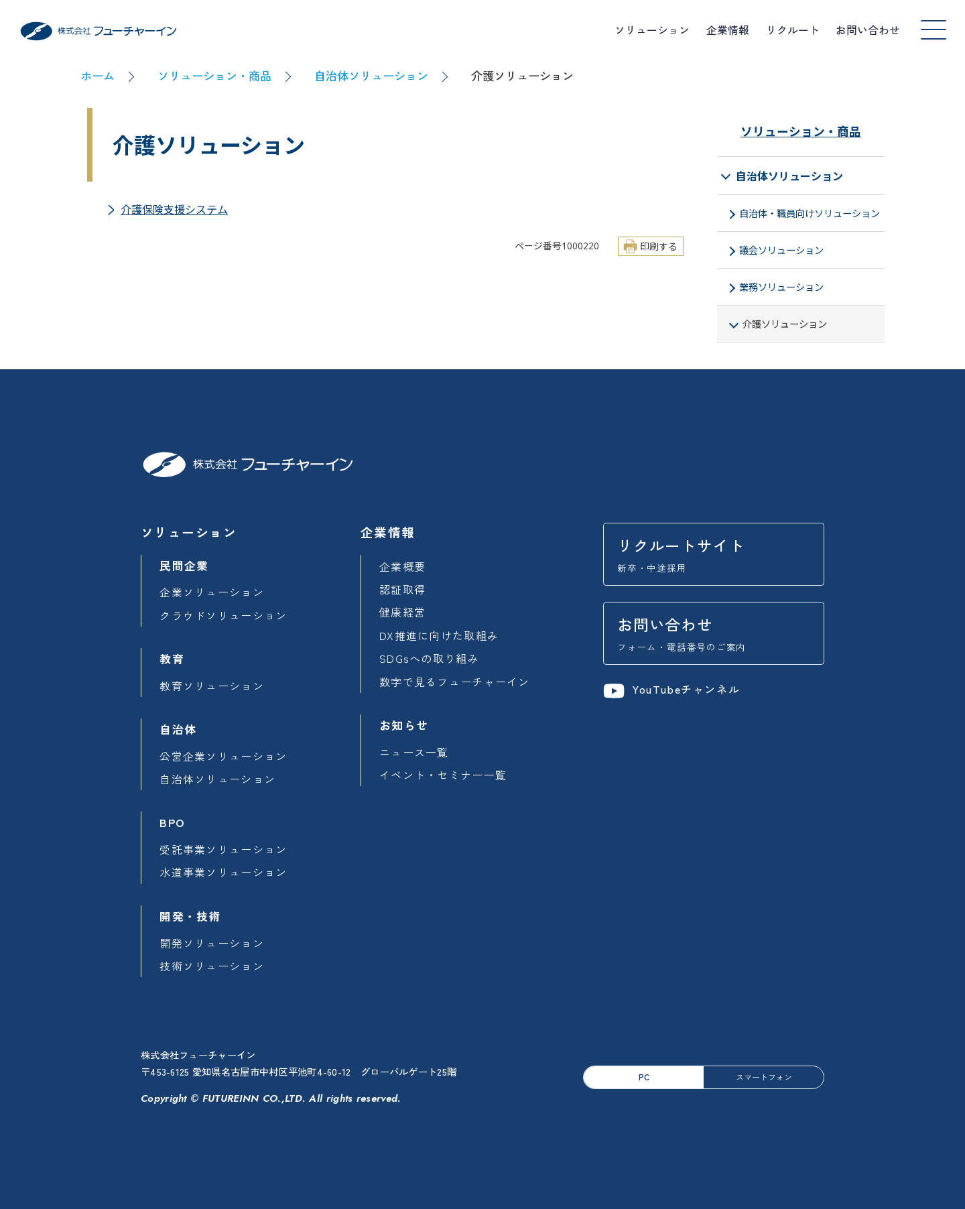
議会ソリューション (781, 250)
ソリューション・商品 (214, 75)
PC (644, 1077)
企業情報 (727, 30)
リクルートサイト (713, 554)
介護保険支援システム (174, 209)
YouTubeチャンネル (671, 689)
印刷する (659, 246)
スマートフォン (764, 1077)
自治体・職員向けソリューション (809, 213)
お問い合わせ (868, 30)
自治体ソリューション (371, 75)
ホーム (97, 75)
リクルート (793, 30)
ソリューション (652, 30)
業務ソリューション (781, 287)
